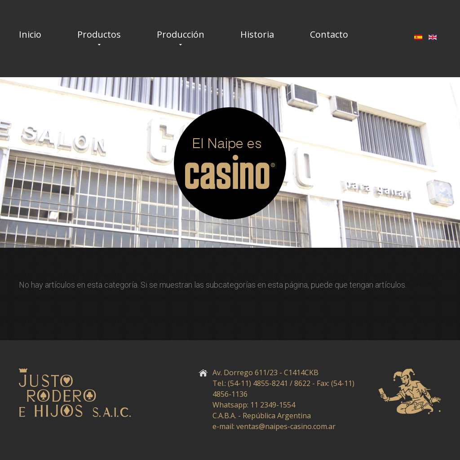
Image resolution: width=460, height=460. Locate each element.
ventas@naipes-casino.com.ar (286, 426)
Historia (257, 34)
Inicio (30, 34)
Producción (180, 34)
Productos (99, 34)
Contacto (329, 34)
